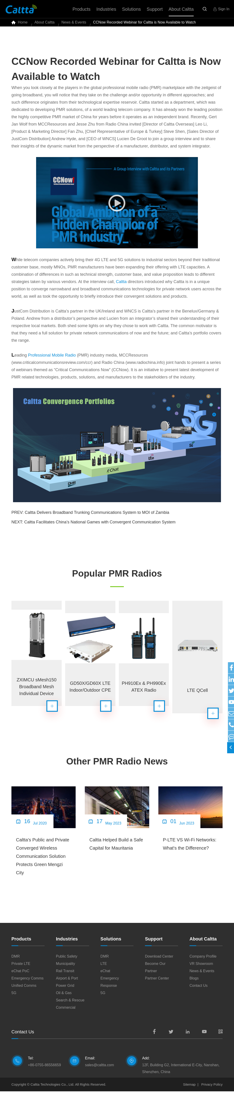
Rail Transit (65, 988)
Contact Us (198, 1002)
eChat (105, 988)
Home (23, 25)
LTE (104, 980)
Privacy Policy (212, 1101)
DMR (15, 973)
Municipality (65, 980)
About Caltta (45, 25)
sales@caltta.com (99, 1082)
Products (21, 955)
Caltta (121, 287)
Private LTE (20, 980)
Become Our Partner (155, 984)
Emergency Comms (27, 995)
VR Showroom (201, 980)
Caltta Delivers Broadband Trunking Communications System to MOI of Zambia (97, 518)
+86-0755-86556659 (44, 1082)
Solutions (111, 955)
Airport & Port (67, 995)
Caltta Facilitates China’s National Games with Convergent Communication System (100, 527)
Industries (67, 955)
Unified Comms (23, 1002)
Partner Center (157, 995)
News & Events (73, 25)
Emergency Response (110, 998)
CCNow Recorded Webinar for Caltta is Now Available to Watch (144, 25)
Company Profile (202, 973)
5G (13, 1009)
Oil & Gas (64, 1009)
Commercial (65, 1024)
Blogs (194, 995)
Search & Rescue (70, 1017)
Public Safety (66, 973)
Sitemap (189, 1101)
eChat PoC (20, 988)
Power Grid (65, 1002)
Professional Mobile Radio (52, 360)
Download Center (159, 973)
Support (153, 955)
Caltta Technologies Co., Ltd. (52, 1101)
